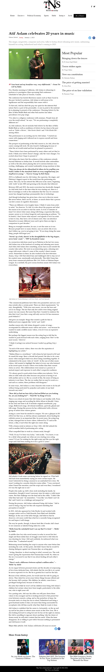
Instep (61, 16)
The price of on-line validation (77, 90)
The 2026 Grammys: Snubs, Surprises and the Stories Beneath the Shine (81, 658)
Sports (46, 16)
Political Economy (34, 16)
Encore (20, 16)
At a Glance (79, 16)
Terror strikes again (71, 66)
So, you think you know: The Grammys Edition (23, 657)
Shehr (54, 16)
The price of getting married (76, 82)
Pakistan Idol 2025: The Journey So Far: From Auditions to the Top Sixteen (52, 658)
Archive (71, 16)
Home (12, 16)
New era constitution (72, 74)
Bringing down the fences (74, 58)
